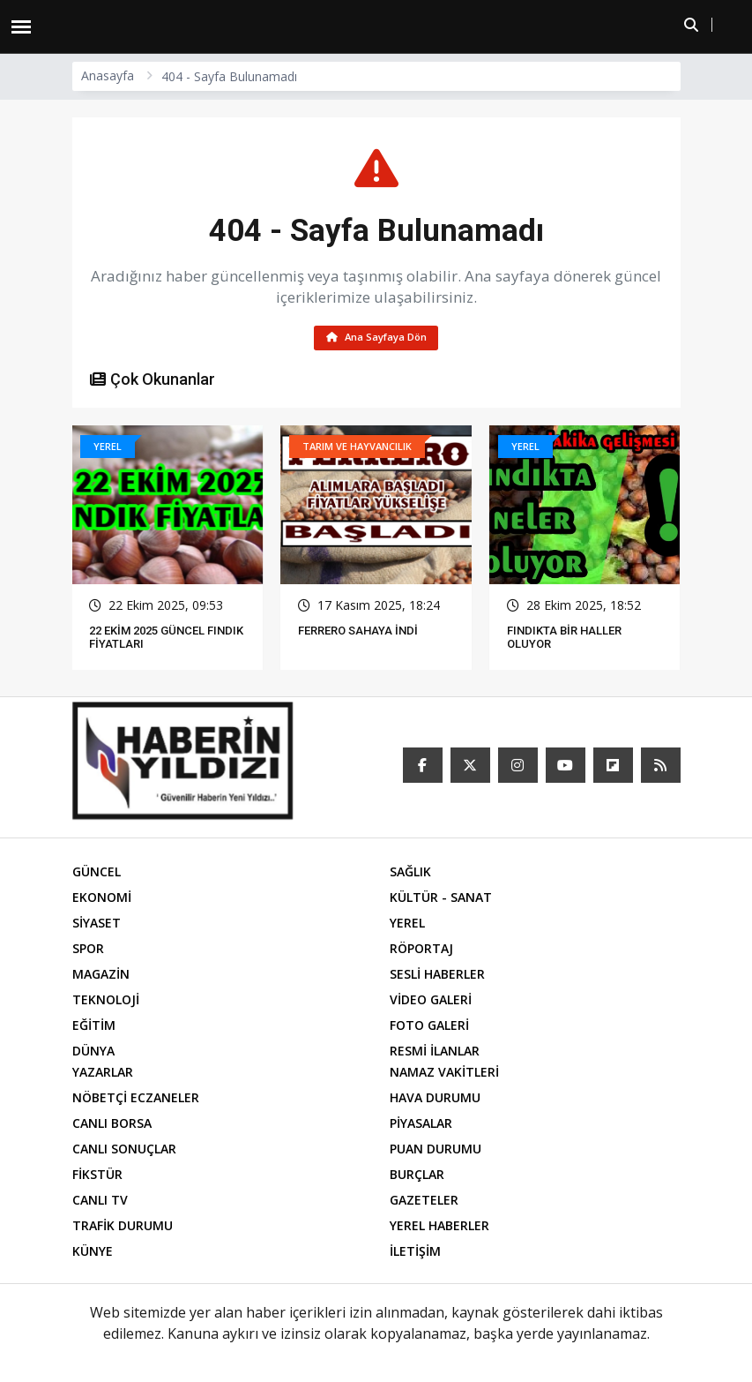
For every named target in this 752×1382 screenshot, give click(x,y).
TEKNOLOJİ (105, 1002)
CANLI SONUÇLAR (124, 1151)
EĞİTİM (93, 1027)
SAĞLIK (410, 874)
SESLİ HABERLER (437, 976)
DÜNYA (93, 1053)
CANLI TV (100, 1202)
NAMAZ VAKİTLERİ (444, 1074)
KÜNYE (92, 1253)
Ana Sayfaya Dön (376, 338)
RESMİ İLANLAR (435, 1053)
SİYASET (96, 925)
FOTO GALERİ (429, 1027)
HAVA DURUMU (435, 1100)
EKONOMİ (101, 899)
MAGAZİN (101, 976)
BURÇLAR (417, 1176)
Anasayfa (107, 75)
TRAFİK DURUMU (122, 1228)
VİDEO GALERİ (431, 1002)
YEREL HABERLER (439, 1228)
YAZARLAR (102, 1074)
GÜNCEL (96, 874)
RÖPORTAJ (421, 951)
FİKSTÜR (97, 1176)
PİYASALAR (421, 1125)
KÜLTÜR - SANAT (441, 899)
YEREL (407, 925)
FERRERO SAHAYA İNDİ (358, 633)
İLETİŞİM (415, 1253)
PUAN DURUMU (435, 1151)
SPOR (88, 951)
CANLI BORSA (112, 1125)
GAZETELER (424, 1202)
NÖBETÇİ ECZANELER (135, 1100)
